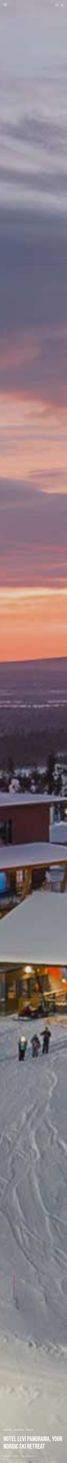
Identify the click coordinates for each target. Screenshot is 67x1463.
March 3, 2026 (10, 1456)
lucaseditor (28, 1456)
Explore (7, 1429)
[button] (62, 5)
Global (29, 1429)
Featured (19, 1429)
